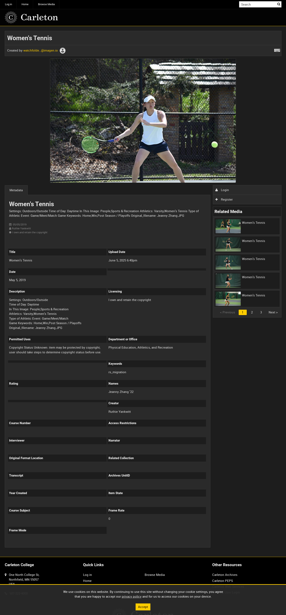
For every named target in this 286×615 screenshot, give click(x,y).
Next (273, 312)
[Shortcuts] (277, 49)
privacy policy (132, 596)
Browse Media (46, 4)
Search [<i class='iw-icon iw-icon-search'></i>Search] (279, 4)
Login (222, 190)
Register (224, 199)
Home (25, 4)
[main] (143, 291)
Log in (8, 4)
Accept (143, 607)
